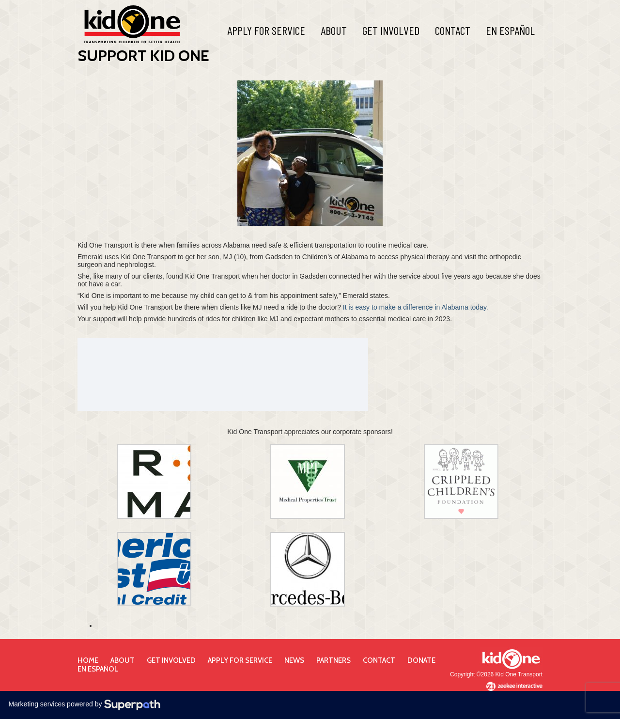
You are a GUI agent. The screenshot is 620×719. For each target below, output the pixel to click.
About (334, 30)
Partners (333, 660)
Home (88, 660)
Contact (452, 30)
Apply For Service (266, 30)
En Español (510, 30)
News (294, 660)
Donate (421, 660)
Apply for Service (240, 660)
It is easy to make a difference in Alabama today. (415, 307)
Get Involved (390, 30)
